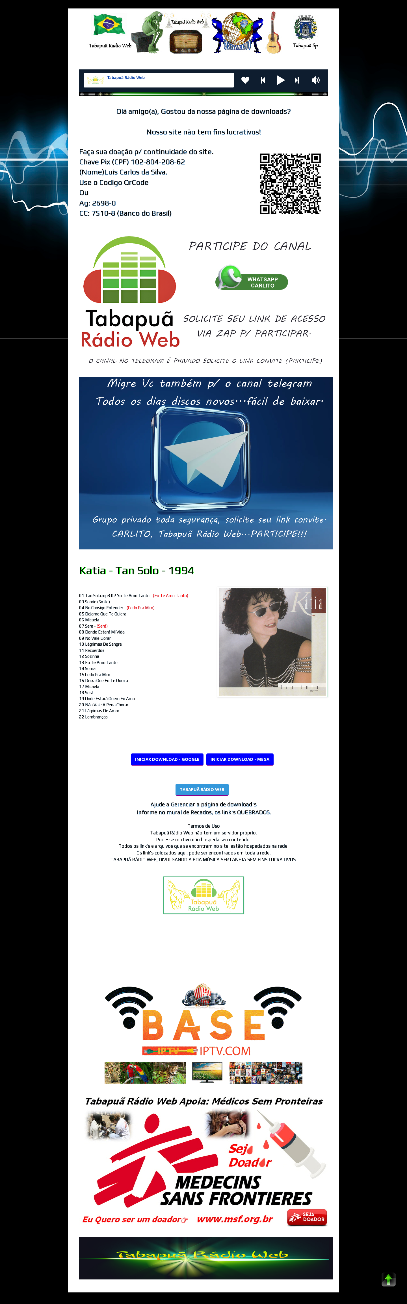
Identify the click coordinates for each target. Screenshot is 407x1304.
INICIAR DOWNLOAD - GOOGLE (167, 759)
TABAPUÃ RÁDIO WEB (202, 789)
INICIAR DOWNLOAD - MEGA (240, 759)
